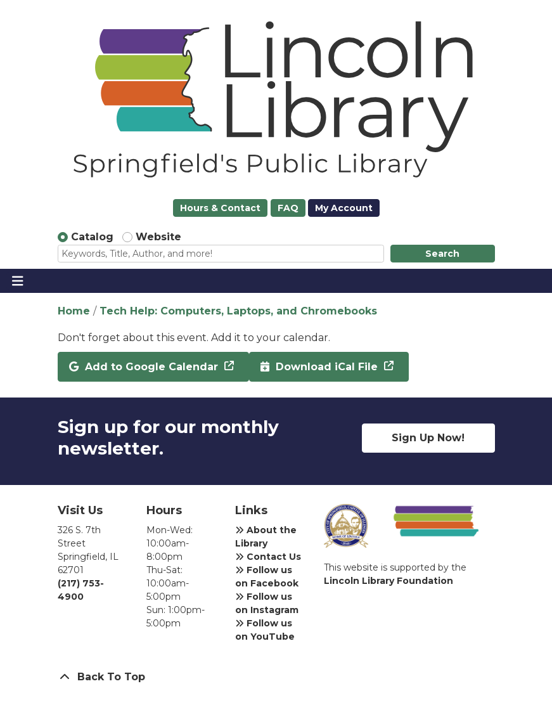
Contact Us (268, 556)
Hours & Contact (220, 208)
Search (442, 253)
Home (74, 311)
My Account (344, 208)
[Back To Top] (276, 677)
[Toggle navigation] (17, 281)
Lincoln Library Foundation (388, 580)
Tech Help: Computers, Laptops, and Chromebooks (238, 311)
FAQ (288, 208)
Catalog (92, 237)
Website (158, 237)
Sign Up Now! (428, 438)
